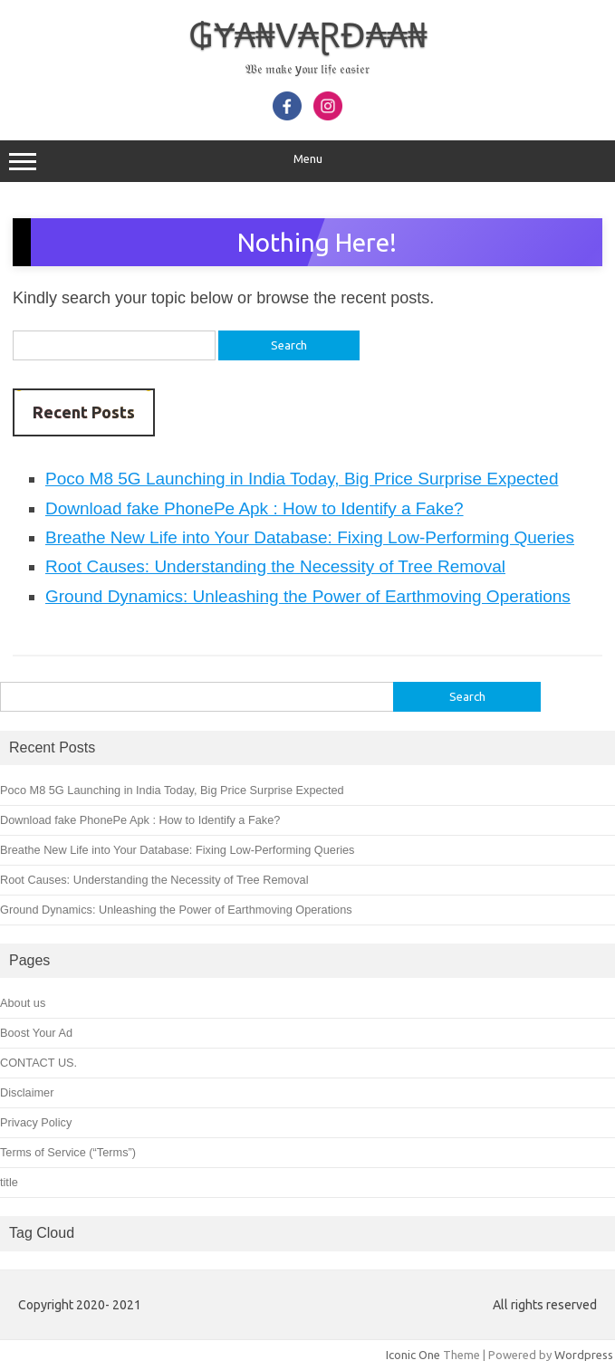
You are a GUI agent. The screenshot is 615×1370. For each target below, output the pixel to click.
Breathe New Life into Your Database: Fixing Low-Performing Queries (309, 537)
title (9, 1182)
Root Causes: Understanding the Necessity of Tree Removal (275, 566)
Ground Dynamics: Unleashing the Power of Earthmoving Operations (308, 596)
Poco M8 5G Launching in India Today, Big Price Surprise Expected (301, 478)
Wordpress (583, 1354)
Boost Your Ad (36, 1032)
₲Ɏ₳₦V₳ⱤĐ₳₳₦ (308, 34)
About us (22, 1003)
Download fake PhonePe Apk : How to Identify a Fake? (254, 508)
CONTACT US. (38, 1062)
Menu (307, 161)
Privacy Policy (36, 1122)
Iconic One (413, 1354)
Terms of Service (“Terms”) (68, 1152)
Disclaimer (26, 1092)
